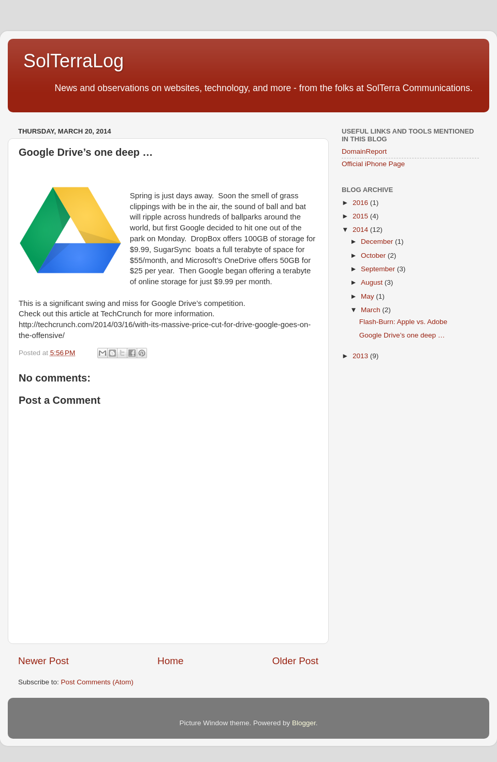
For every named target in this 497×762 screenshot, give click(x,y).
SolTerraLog (73, 60)
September (379, 269)
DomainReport (364, 151)
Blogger (304, 723)
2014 (361, 229)
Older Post (295, 660)
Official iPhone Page (373, 164)
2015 (361, 216)
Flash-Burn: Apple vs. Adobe (403, 322)
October (374, 255)
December (378, 241)
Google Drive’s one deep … (402, 335)
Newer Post (43, 660)
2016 (361, 203)
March (371, 310)
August (373, 282)
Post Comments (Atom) (97, 682)
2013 (361, 356)
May (368, 296)
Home (170, 660)
